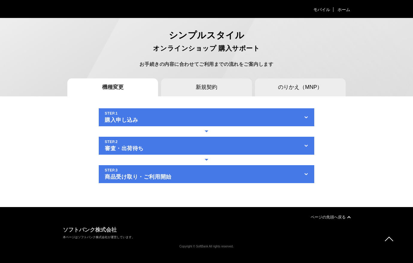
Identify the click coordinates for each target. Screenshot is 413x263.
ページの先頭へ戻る (328, 217)
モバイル (321, 9)
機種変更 (113, 87)
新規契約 (206, 87)
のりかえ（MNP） (300, 87)
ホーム (344, 9)
